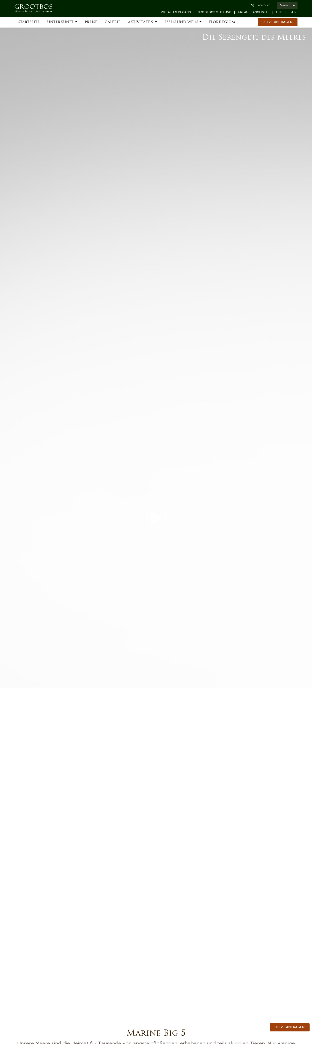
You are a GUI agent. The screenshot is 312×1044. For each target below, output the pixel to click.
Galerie (112, 24)
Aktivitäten (140, 24)
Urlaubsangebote (253, 12)
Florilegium (222, 24)
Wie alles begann (176, 12)
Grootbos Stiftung (214, 12)
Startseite (29, 24)
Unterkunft (60, 24)
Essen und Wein (181, 24)
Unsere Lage (286, 12)
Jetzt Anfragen (277, 24)
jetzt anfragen (290, 1027)
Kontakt (264, 6)
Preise (91, 24)
